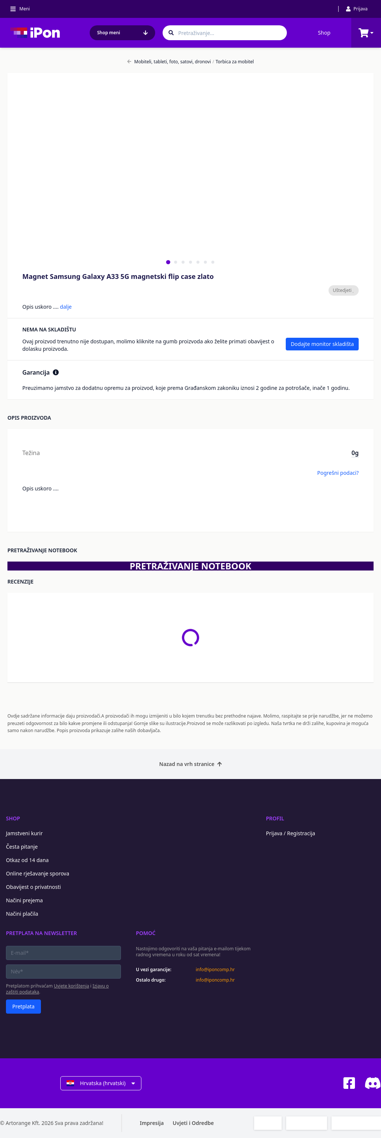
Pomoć (146, 933)
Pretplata (23, 1006)
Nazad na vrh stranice (190, 763)
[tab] (168, 262)
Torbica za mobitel (233, 62)
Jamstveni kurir (24, 833)
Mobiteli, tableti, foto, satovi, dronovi (169, 62)
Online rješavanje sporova (37, 873)
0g (355, 453)
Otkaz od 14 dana (27, 860)
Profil (275, 818)
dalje (66, 306)
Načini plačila (22, 913)
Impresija (152, 1122)
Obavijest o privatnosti (33, 886)
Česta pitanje (22, 846)
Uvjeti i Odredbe (193, 1122)
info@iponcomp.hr (215, 970)
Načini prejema (24, 900)
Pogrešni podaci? (338, 472)
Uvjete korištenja (71, 986)
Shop (324, 32)
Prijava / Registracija (291, 833)
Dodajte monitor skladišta (322, 343)
